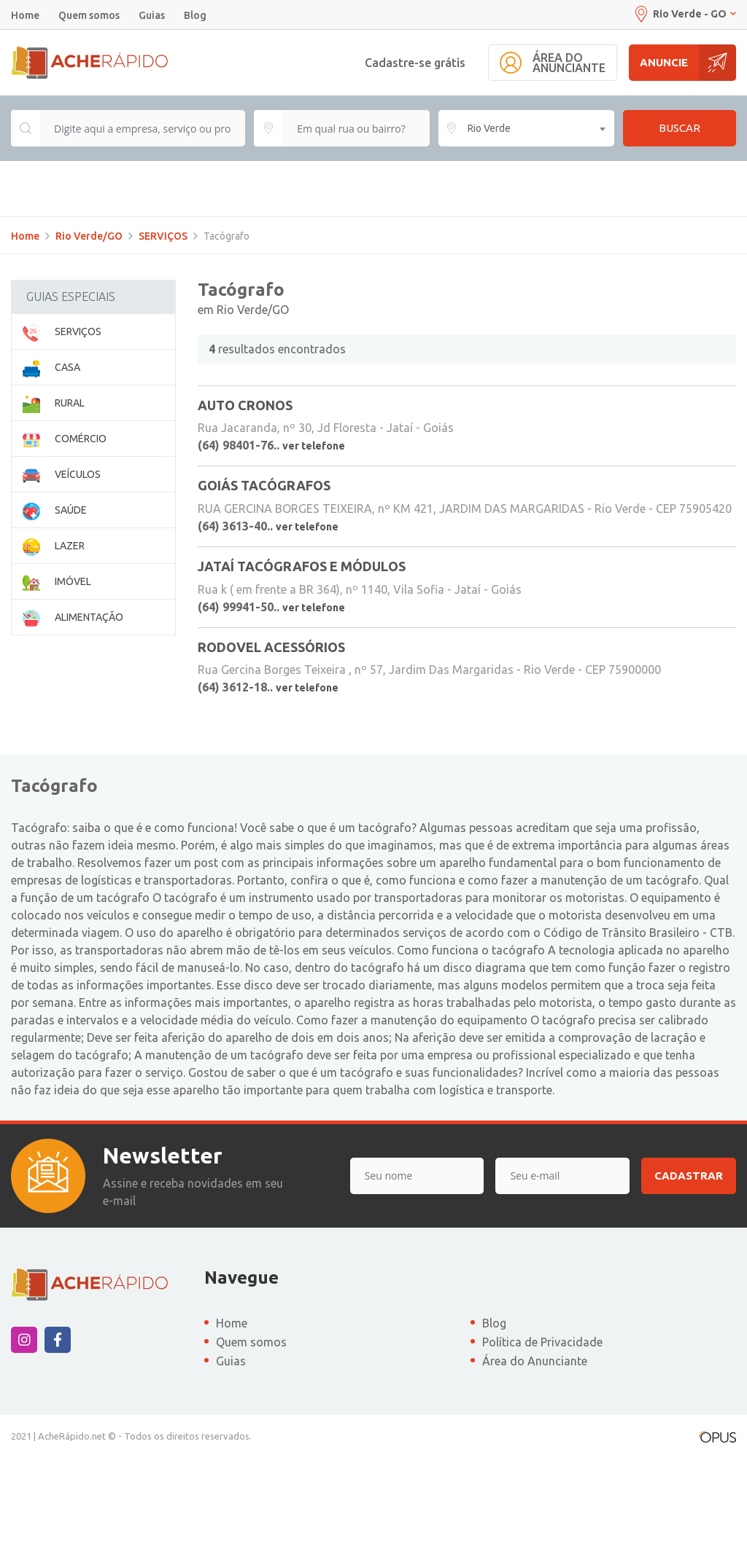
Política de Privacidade (542, 1430)
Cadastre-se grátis (415, 62)
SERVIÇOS (163, 324)
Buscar (679, 128)
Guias (152, 15)
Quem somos (89, 15)
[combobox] (526, 128)
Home (25, 15)
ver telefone (313, 534)
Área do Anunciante (534, 1449)
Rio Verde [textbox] (489, 128)
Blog (195, 15)
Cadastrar (688, 1263)
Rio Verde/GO (89, 324)
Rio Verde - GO (684, 14)
